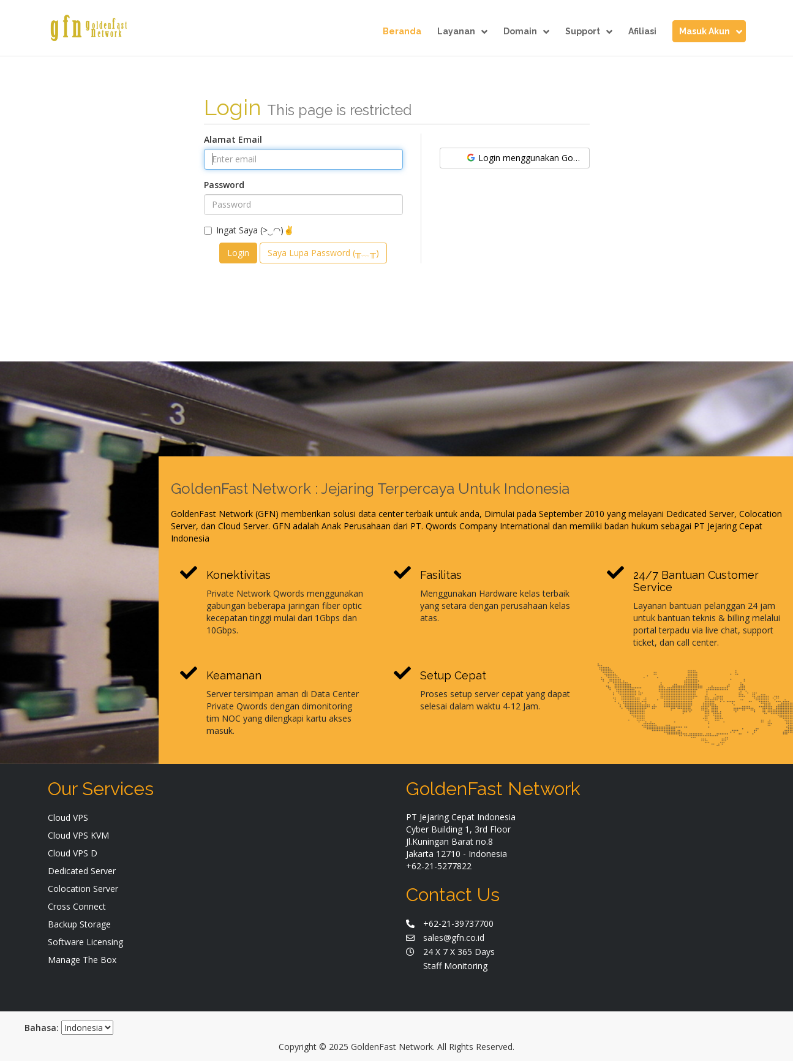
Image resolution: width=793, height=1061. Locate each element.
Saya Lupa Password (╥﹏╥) (323, 253)
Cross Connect (77, 906)
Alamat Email (233, 139)
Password (224, 185)
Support (588, 32)
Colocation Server (83, 888)
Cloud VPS (68, 817)
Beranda (402, 31)
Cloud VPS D (72, 853)
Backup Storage (79, 924)
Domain (526, 32)
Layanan (462, 32)
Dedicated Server (82, 871)
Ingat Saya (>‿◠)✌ (249, 230)
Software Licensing (85, 942)
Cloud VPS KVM (78, 835)
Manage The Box (82, 959)
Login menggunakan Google (527, 158)
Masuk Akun (710, 31)
